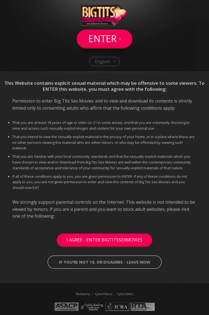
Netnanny (83, 294)
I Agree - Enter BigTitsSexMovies (104, 240)
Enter (102, 38)
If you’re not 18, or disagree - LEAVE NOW (104, 262)
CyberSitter (125, 294)
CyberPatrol (103, 294)
